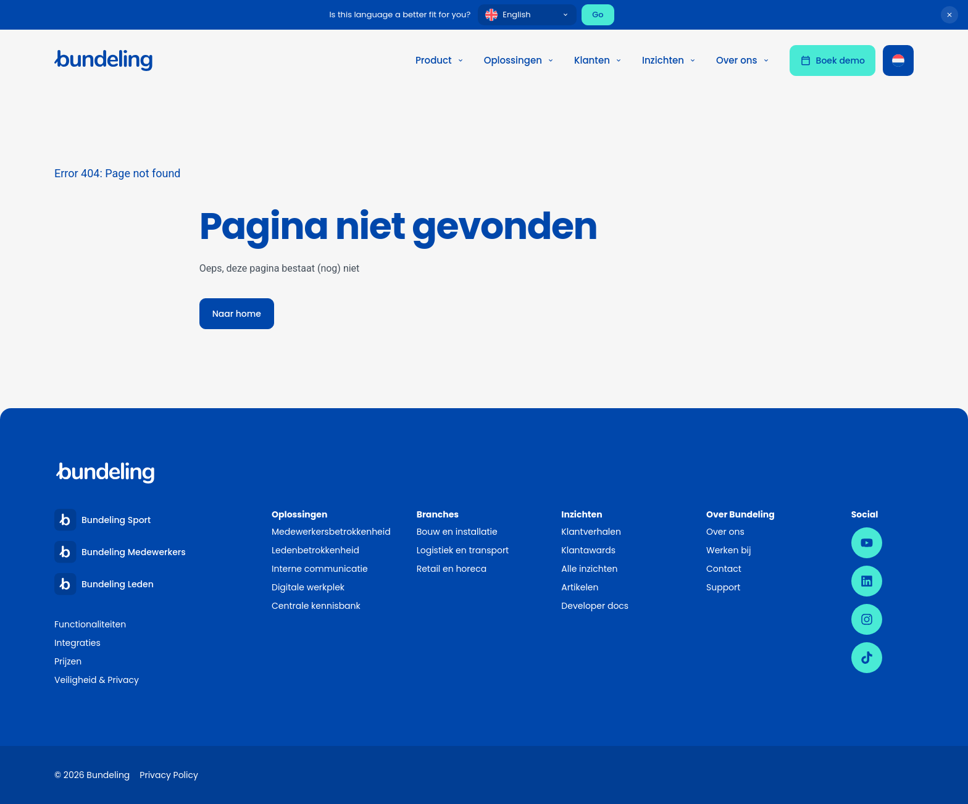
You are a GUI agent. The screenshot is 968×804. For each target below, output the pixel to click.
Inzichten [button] (669, 60)
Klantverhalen (591, 532)
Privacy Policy (169, 775)
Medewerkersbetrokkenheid (331, 532)
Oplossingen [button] (519, 60)
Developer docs (594, 606)
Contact (723, 569)
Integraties (77, 643)
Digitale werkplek (308, 587)
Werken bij (728, 550)
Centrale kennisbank (316, 606)
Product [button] (439, 60)
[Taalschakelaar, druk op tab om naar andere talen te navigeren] (898, 60)
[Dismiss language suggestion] (949, 14)
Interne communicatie (320, 569)
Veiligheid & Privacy (96, 680)
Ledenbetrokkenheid (315, 550)
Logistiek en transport (463, 550)
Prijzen (67, 661)
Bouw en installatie (457, 532)
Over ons (725, 532)
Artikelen (579, 587)
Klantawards (588, 550)
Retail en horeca (452, 569)
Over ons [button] (743, 60)
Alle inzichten (589, 569)
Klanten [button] (598, 60)
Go (597, 14)
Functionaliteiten (90, 624)
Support (723, 587)
